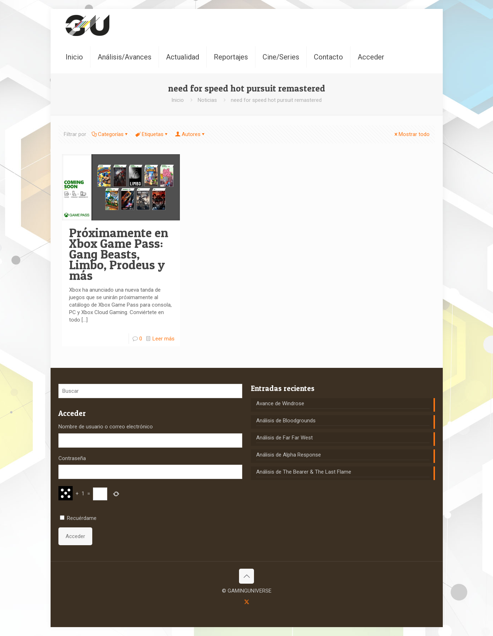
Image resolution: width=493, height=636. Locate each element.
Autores (190, 134)
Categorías (110, 134)
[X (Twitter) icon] (246, 602)
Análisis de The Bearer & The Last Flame (303, 472)
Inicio (177, 100)
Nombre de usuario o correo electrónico (105, 426)
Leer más (163, 338)
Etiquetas (152, 134)
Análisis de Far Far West (284, 437)
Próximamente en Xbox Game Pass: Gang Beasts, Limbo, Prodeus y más (118, 254)
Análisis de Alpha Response (288, 455)
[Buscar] (150, 391)
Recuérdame (82, 518)
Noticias (207, 100)
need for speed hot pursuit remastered (276, 100)
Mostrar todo (411, 134)
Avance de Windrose (280, 403)
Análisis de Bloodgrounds (286, 420)
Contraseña (72, 458)
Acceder (75, 536)
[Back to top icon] (246, 576)
